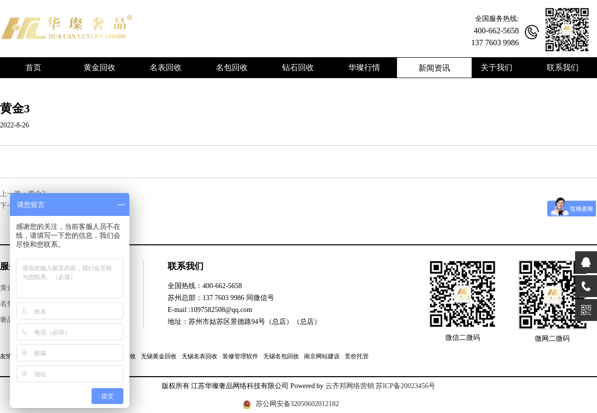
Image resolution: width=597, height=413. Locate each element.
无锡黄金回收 (159, 356)
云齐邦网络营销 (349, 386)
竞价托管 (357, 356)
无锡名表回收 (199, 356)
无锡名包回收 (281, 356)
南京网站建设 (322, 356)
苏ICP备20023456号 (405, 386)
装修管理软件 (240, 356)
